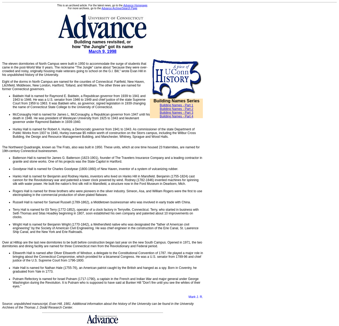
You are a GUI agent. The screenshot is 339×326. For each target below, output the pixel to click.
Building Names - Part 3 (176, 112)
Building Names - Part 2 (176, 109)
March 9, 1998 (103, 51)
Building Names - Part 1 (176, 105)
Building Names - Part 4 (176, 116)
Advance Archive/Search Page (119, 8)
